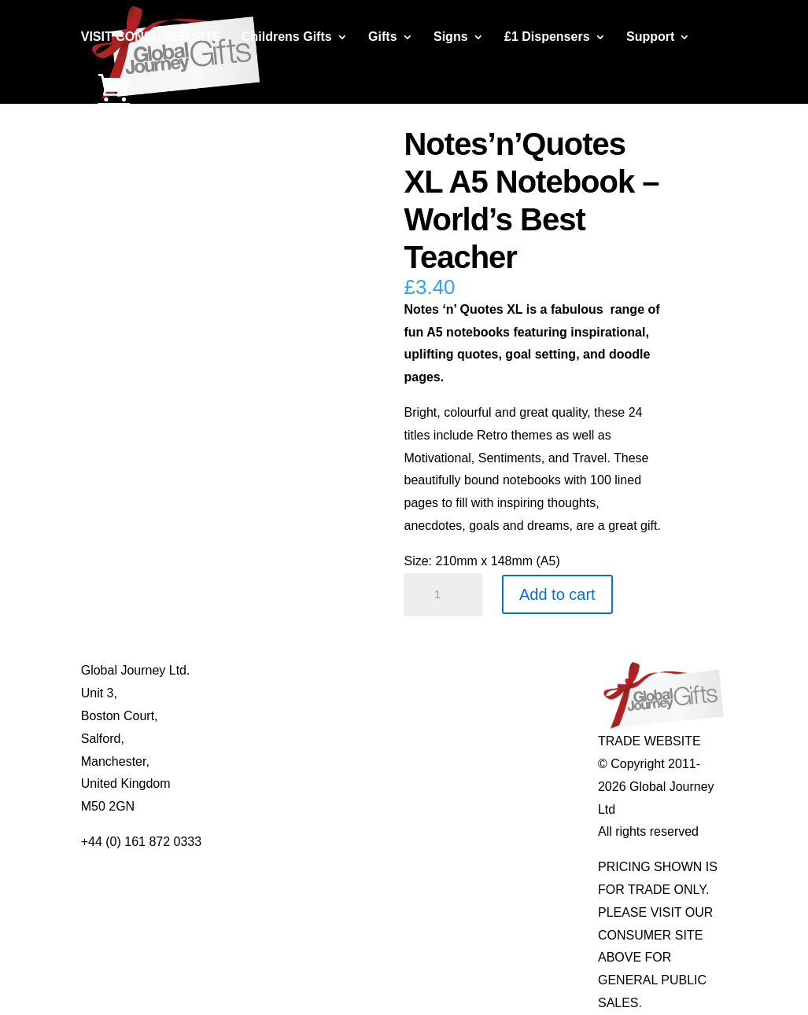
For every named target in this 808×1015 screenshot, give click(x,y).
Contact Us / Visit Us (267, 716)
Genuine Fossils (514, 761)
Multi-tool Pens (380, 693)
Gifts (382, 37)
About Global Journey (270, 670)
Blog (222, 693)
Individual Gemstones (529, 670)
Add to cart (557, 594)
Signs (451, 37)
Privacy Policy (249, 761)
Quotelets (366, 761)
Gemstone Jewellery (526, 693)
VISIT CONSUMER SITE (151, 37)
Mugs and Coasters (393, 670)
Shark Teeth (502, 738)
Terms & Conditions (264, 738)
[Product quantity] (443, 595)
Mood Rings (502, 716)
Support (650, 37)
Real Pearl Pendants (397, 783)
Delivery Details (253, 783)
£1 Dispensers (547, 37)
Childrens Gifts (287, 37)
